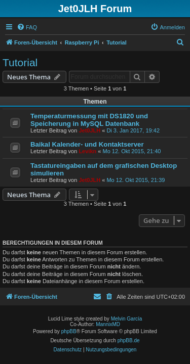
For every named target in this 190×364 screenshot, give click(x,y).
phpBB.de (129, 340)
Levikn (87, 151)
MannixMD (108, 324)
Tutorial (20, 62)
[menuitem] (27, 27)
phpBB (69, 331)
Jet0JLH (89, 130)
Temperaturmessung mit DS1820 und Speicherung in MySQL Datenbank (89, 119)
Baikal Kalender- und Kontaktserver (87, 144)
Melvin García (126, 319)
